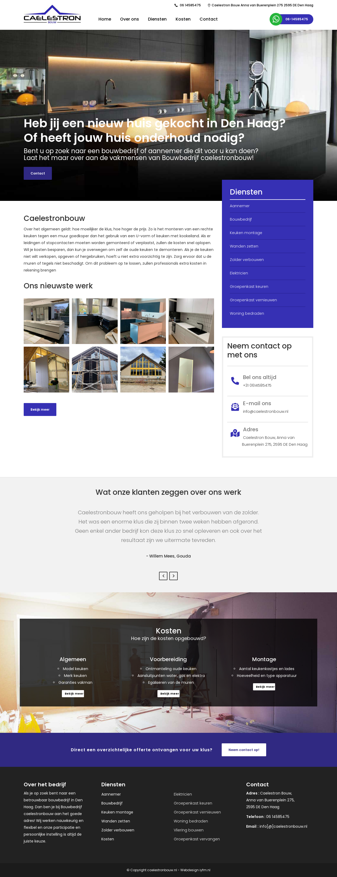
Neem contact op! (244, 750)
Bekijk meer (40, 409)
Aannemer (240, 206)
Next (173, 576)
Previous (163, 576)
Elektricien (239, 273)
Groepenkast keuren (249, 286)
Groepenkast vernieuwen (253, 300)
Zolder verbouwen (247, 259)
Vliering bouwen (189, 830)
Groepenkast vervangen (197, 839)
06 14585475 (190, 5)
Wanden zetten (244, 246)
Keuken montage (246, 232)
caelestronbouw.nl (162, 870)
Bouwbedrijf (241, 219)
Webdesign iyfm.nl (195, 870)
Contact (38, 173)
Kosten (107, 839)
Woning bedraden (247, 313)
